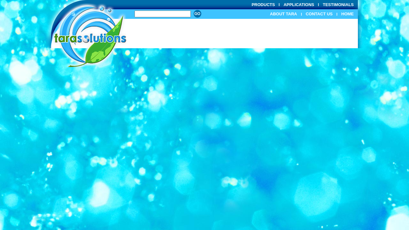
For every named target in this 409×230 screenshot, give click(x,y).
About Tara (283, 14)
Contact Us (319, 14)
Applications (298, 4)
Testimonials (338, 4)
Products (263, 4)
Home (347, 14)
